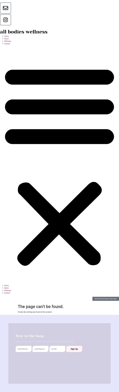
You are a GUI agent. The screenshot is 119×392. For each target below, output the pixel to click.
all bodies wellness (24, 32)
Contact (7, 44)
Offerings (7, 41)
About (6, 39)
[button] (59, 164)
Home (6, 36)
